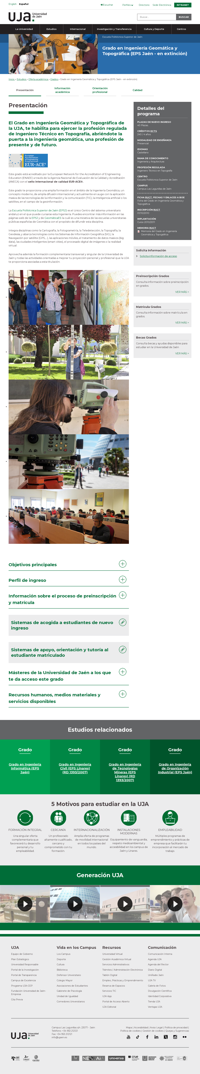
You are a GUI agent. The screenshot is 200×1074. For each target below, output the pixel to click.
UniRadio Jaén (156, 975)
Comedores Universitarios (71, 1001)
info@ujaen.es (59, 1037)
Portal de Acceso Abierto (116, 1001)
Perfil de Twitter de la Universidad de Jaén (166, 1037)
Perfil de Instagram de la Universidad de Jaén (175, 1037)
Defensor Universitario (69, 975)
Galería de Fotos (157, 985)
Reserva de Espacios (113, 985)
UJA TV (152, 980)
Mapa (129, 1027)
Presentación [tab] (25, 90)
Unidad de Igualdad (67, 996)
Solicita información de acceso (158, 256)
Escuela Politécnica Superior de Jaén (157, 179)
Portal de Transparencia (24, 975)
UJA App (107, 996)
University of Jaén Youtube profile (128, 1037)
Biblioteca (62, 969)
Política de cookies (130, 1030)
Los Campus (63, 954)
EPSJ (35, 218)
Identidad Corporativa (159, 996)
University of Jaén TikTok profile (138, 1037)
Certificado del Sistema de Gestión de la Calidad (182, 1058)
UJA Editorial (109, 1006)
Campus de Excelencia (23, 980)
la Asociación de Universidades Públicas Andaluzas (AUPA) (149, 1058)
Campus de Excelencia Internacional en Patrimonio (15, 1058)
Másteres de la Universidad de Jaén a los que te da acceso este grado (60, 676)
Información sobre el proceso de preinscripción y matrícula (62, 599)
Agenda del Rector (158, 964)
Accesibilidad (141, 1027)
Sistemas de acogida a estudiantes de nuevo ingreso (62, 625)
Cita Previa (17, 999)
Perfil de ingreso (27, 580)
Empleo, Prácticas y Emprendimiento (122, 980)
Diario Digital (155, 969)
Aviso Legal (156, 1027)
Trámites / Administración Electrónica (122, 969)
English (13, 4)
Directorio (144, 5)
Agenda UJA (155, 959)
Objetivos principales (33, 564)
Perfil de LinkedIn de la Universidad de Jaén (156, 1037)
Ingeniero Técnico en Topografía (154, 170)
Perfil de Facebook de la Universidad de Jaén (147, 1037)
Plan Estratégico (20, 959)
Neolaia (93, 1058)
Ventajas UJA (155, 1006)
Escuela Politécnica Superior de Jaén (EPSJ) (39, 210)
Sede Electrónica (162, 5)
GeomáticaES (53, 218)
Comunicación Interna (160, 954)
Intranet (183, 5)
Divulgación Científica (160, 991)
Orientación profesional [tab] (100, 90)
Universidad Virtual (112, 954)
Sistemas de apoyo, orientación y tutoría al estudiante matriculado (59, 652)
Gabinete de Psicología (69, 991)
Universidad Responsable (24, 964)
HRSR (75, 1058)
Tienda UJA (154, 1001)
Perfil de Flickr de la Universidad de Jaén (184, 1037)
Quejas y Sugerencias (177, 1030)
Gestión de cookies (153, 1030)
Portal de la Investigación (25, 969)
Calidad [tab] (137, 90)
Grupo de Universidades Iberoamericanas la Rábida (166, 1058)
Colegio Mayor (64, 980)
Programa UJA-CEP (22, 985)
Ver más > (182, 292)
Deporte (61, 959)
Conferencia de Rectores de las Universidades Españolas (133, 1058)
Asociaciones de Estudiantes (72, 985)
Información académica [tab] (62, 90)
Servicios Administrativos (115, 964)
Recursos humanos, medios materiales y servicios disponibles (54, 698)
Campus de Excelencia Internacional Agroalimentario (26, 1058)
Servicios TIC (109, 991)
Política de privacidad (176, 1027)
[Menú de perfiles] (128, 5)
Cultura (60, 964)
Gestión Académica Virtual (116, 959)
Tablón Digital (109, 975)
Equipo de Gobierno (22, 954)
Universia (116, 1058)
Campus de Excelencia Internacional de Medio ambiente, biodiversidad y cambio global (36, 1058)
